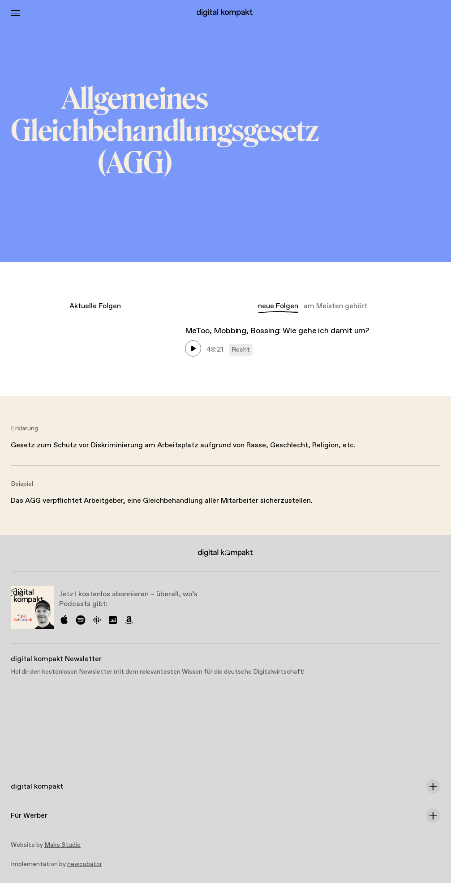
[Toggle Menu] (15, 13)
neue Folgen (278, 306)
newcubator (84, 864)
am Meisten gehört (335, 306)
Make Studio (62, 845)
